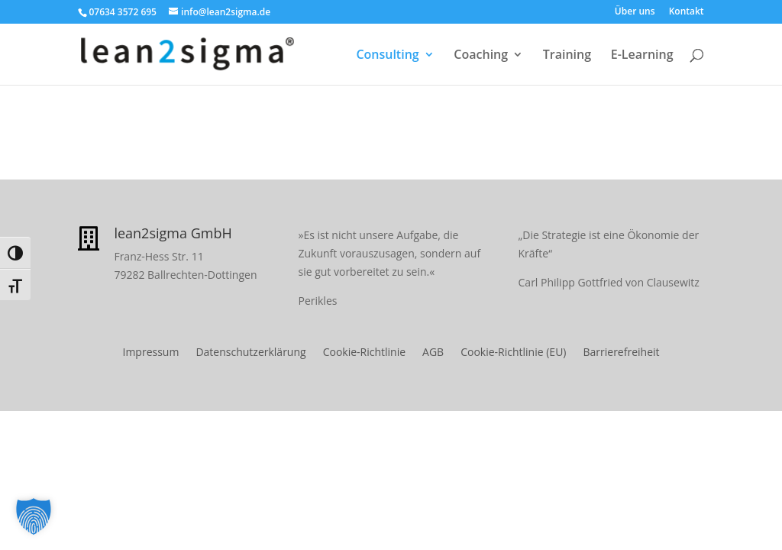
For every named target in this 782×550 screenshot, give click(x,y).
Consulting (387, 56)
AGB (433, 353)
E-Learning (642, 56)
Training (567, 56)
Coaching (481, 56)
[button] (33, 516)
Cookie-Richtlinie (364, 353)
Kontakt (686, 12)
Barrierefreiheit (621, 353)
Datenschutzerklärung (250, 353)
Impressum (150, 353)
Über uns (635, 12)
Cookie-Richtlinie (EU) (513, 353)
